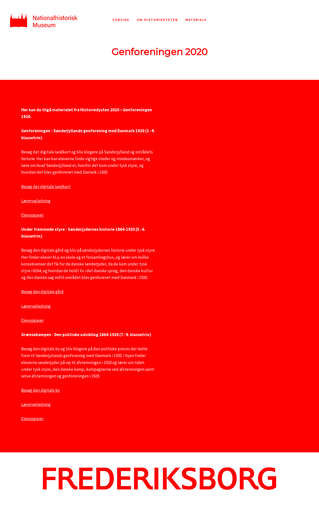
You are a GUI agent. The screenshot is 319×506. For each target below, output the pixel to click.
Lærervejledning (36, 201)
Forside (121, 19)
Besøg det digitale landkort (46, 186)
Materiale (196, 19)
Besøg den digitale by (40, 390)
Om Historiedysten (157, 19)
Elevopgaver (32, 215)
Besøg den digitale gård (42, 291)
